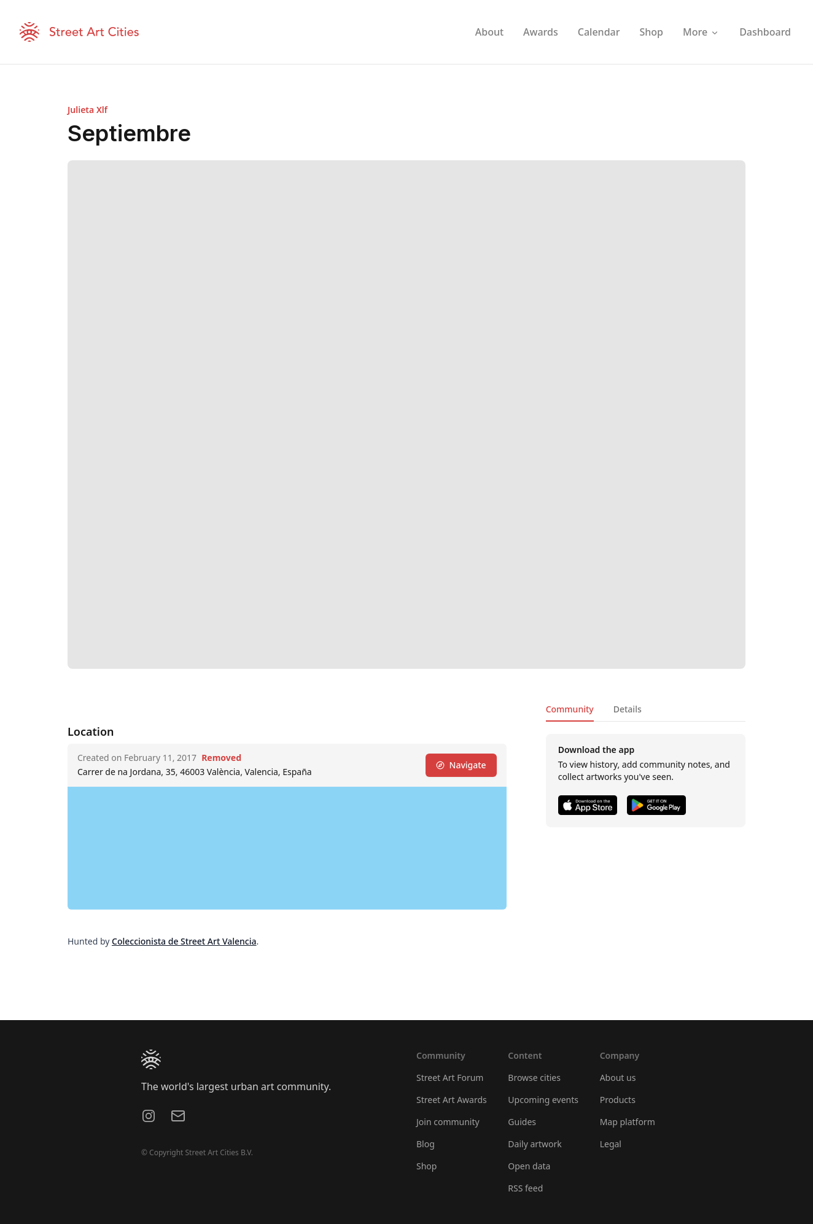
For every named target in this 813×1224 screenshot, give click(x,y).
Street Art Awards (451, 1099)
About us (618, 1077)
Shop (426, 1166)
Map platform (627, 1122)
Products (618, 1099)
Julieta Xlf (87, 109)
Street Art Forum (449, 1077)
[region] (287, 848)
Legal (610, 1144)
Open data (529, 1166)
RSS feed (525, 1188)
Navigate (461, 765)
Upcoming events (543, 1099)
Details (627, 709)
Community (570, 709)
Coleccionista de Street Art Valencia (184, 941)
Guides (522, 1122)
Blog (425, 1144)
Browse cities (534, 1077)
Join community (448, 1122)
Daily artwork (535, 1144)
